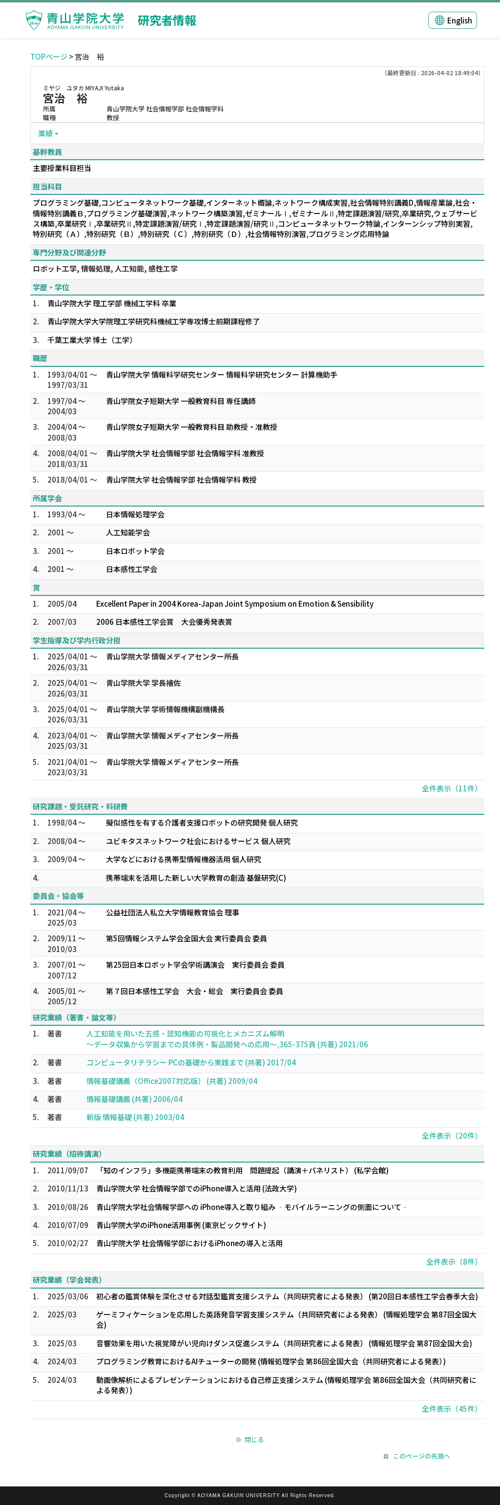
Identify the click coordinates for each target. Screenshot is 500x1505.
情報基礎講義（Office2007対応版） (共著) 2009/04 (171, 1081)
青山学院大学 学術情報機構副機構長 (165, 709)
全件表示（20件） (452, 1135)
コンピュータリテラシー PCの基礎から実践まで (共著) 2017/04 (191, 1062)
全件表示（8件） (454, 1261)
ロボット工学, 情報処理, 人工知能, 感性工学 (105, 268)
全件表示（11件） (452, 788)
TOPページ (48, 56)
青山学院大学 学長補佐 (143, 683)
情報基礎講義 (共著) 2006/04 (134, 1099)
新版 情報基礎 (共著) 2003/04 (135, 1117)
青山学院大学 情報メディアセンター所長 (172, 656)
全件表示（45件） (452, 1408)
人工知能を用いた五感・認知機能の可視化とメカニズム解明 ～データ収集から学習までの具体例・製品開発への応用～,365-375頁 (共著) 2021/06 (227, 1038)
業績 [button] (45, 133)
